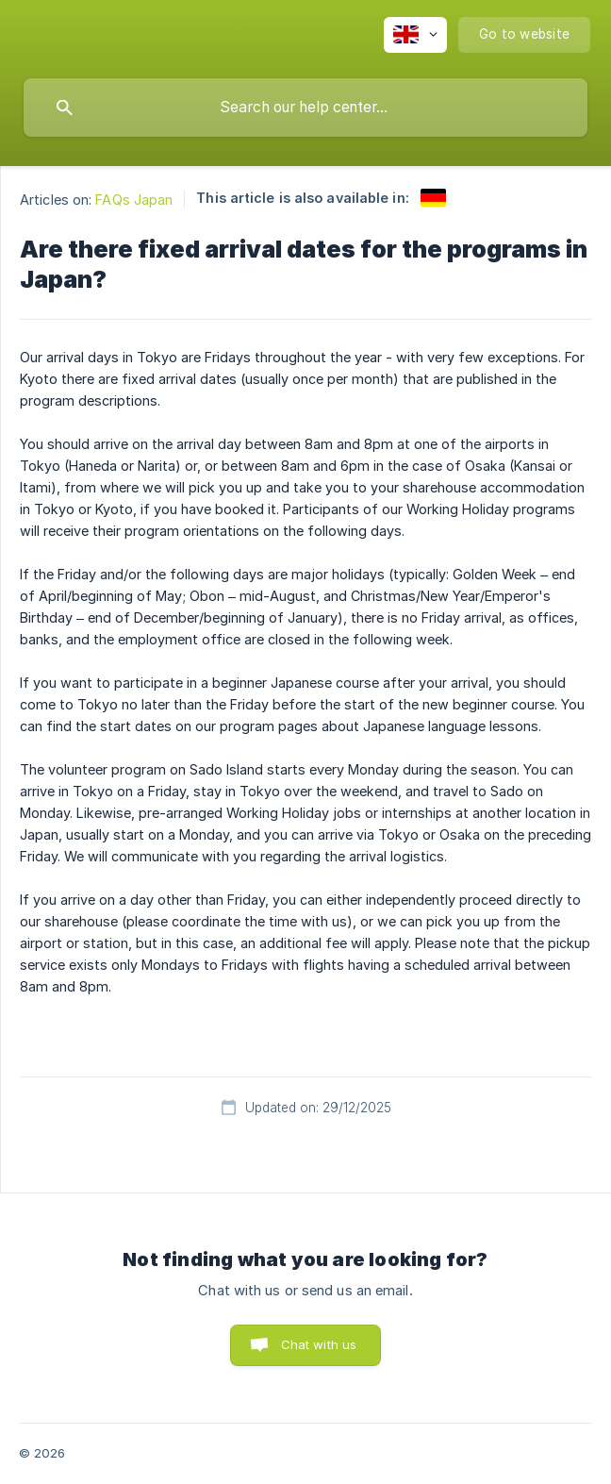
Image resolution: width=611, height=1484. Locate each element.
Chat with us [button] (319, 1344)
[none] (415, 35)
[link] (433, 198)
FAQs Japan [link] (134, 200)
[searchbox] (305, 107)
